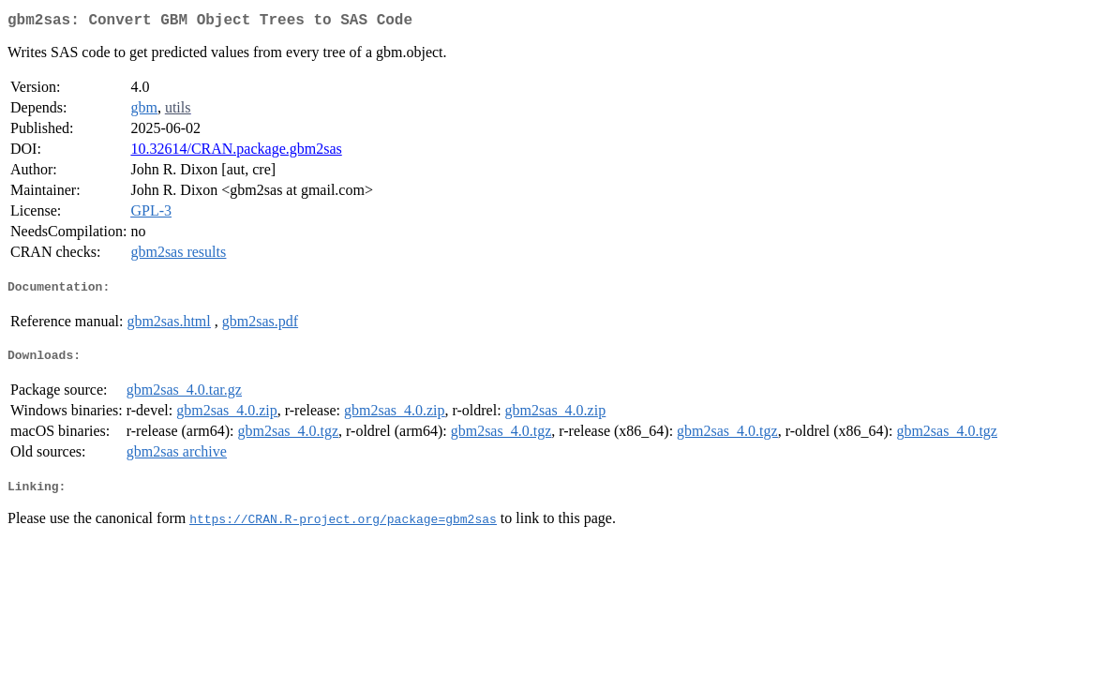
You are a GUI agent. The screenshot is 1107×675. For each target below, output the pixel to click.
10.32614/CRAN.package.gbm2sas (235, 152)
